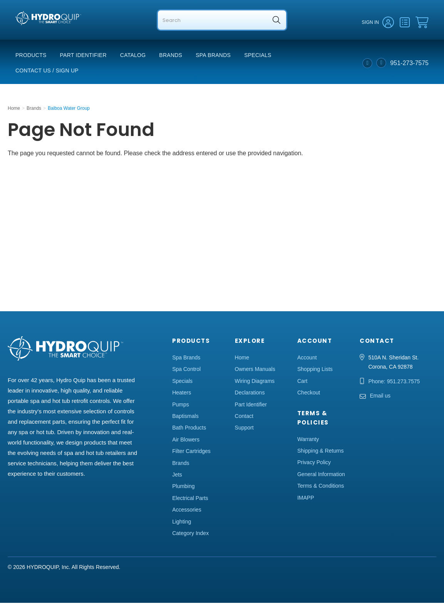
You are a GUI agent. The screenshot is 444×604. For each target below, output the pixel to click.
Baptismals (185, 417)
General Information (321, 475)
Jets (177, 476)
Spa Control (186, 370)
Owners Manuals (255, 370)
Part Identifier (83, 56)
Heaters (181, 394)
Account (307, 359)
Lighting (181, 522)
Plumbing (183, 487)
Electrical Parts (190, 499)
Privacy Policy (314, 463)
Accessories (186, 511)
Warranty (308, 440)
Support (244, 429)
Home (242, 359)
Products (31, 56)
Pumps (180, 406)
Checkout (308, 394)
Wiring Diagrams (255, 382)
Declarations (250, 394)
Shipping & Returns (320, 452)
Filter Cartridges (191, 452)
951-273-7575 (409, 63)
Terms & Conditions (320, 487)
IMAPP (305, 499)
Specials (257, 56)
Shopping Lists (315, 370)
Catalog (133, 56)
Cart (302, 382)
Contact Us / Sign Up (47, 72)
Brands (170, 56)
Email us (380, 397)
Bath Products (189, 429)
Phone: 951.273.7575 (394, 382)
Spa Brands (213, 56)
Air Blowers (185, 441)
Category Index (190, 534)
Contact (244, 417)
